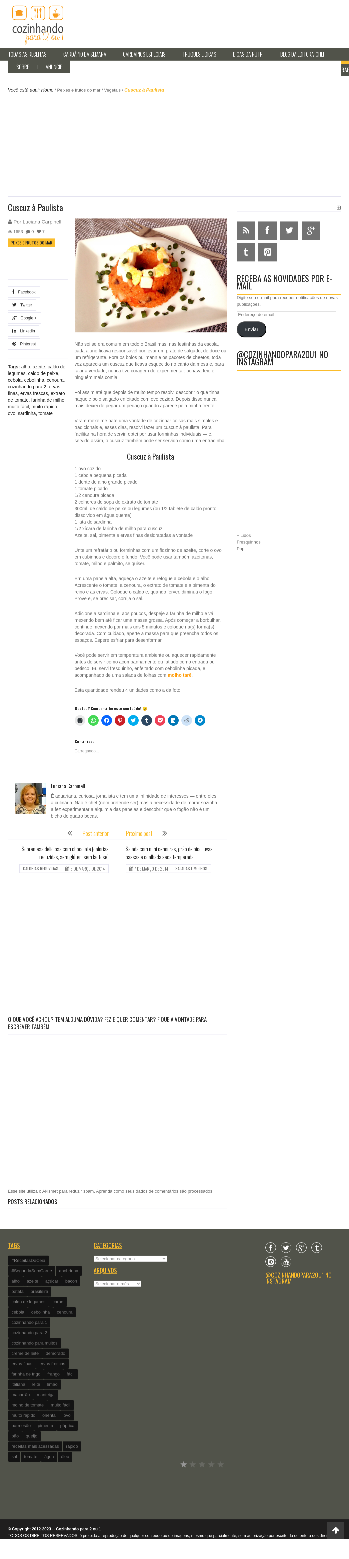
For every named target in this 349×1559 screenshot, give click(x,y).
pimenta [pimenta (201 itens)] (45, 1425)
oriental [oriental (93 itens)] (49, 1415)
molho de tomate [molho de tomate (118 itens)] (28, 1404)
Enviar (251, 329)
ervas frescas (34, 393)
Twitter (22, 304)
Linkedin (23, 330)
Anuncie (54, 67)
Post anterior (95, 833)
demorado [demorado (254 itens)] (55, 1353)
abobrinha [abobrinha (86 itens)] (68, 1270)
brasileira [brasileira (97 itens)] (39, 1291)
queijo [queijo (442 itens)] (31, 1435)
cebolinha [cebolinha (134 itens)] (40, 1312)
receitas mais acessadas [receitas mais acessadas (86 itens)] (35, 1446)
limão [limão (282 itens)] (52, 1384)
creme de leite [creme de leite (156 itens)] (25, 1353)
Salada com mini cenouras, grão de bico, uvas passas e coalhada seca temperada (169, 853)
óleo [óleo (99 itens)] (65, 1456)
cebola (15, 380)
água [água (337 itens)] (49, 1456)
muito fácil (18, 406)
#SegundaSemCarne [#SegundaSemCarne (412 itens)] (32, 1270)
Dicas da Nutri (248, 54)
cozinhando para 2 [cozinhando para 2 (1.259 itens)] (29, 1332)
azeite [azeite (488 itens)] (32, 1281)
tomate (45, 413)
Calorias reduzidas (40, 868)
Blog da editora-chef (302, 54)
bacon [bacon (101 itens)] (71, 1281)
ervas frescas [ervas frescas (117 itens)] (52, 1363)
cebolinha (34, 380)
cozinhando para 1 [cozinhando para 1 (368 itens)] (29, 1322)
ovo (12, 413)
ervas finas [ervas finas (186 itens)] (22, 1363)
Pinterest (24, 343)
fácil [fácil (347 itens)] (70, 1373)
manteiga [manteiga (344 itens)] (45, 1394)
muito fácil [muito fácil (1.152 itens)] (60, 1404)
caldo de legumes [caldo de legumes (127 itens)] (29, 1301)
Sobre (22, 67)
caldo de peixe (43, 373)
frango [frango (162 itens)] (53, 1373)
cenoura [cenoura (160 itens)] (64, 1312)
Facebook (24, 291)
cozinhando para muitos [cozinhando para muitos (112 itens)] (35, 1343)
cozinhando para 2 (27, 386)
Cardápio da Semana (84, 54)
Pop (240, 548)
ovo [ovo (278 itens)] (67, 1415)
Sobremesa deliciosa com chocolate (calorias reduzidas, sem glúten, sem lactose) (65, 853)
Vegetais (112, 90)
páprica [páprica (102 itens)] (67, 1425)
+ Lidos (244, 535)
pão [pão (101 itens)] (15, 1435)
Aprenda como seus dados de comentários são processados (154, 1191)
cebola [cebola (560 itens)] (18, 1312)
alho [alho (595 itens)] (16, 1281)
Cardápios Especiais (144, 54)
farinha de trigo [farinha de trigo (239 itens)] (26, 1373)
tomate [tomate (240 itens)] (30, 1456)
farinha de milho (48, 400)
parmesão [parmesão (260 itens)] (21, 1425)
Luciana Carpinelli (42, 221)
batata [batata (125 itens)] (18, 1291)
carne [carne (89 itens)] (57, 1301)
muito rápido (44, 406)
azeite (39, 366)
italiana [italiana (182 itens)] (18, 1384)
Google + (24, 317)
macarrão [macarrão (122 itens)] (21, 1394)
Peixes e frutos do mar (78, 90)
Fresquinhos (249, 542)
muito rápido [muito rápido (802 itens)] (24, 1415)
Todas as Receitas (27, 54)
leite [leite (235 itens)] (36, 1384)
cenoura (55, 380)
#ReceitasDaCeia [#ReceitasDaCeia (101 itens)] (28, 1260)
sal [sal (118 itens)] (14, 1456)
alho (25, 366)
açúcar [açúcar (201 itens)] (51, 1281)
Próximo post (139, 833)
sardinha (27, 413)
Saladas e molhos (191, 868)
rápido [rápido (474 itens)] (72, 1446)
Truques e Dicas (199, 54)
